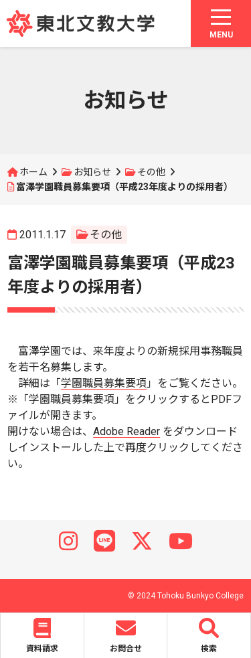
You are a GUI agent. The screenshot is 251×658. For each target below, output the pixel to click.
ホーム (33, 172)
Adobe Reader (126, 431)
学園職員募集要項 (104, 383)
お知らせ (92, 172)
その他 (151, 172)
